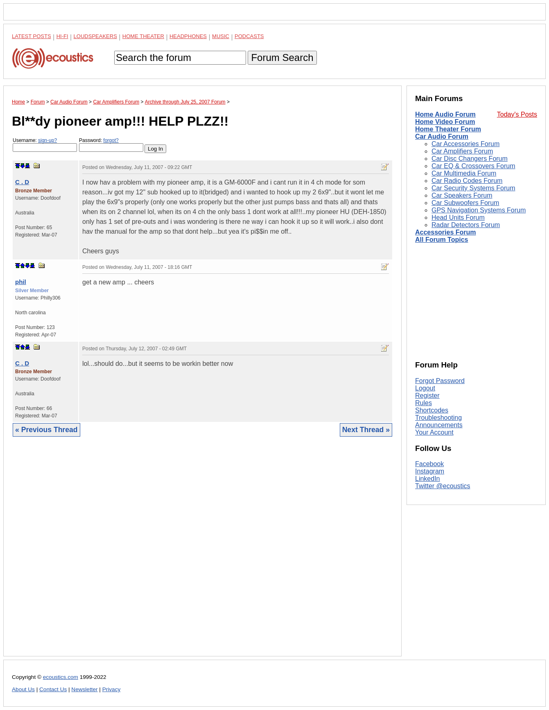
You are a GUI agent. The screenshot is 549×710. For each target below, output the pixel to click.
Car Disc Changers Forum (470, 158)
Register (427, 395)
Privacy (111, 689)
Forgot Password (440, 380)
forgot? (110, 140)
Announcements (439, 424)
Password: (111, 144)
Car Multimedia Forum (464, 173)
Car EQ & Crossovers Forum (473, 165)
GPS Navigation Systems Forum (479, 210)
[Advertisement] (202, 553)
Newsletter (84, 689)
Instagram (429, 471)
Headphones (188, 36)
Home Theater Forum (448, 129)
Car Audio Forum (441, 136)
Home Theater (143, 36)
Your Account (434, 432)
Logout (425, 388)
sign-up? (47, 140)
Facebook (429, 463)
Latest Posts (31, 36)
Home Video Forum (445, 121)
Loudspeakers (95, 36)
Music (220, 36)
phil (20, 281)
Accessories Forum (445, 232)
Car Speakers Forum (462, 195)
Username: (45, 144)
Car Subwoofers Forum (465, 202)
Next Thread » (366, 430)
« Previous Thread (46, 430)
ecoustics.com (60, 677)
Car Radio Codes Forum (467, 180)
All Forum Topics (441, 239)
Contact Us (53, 689)
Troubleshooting (438, 417)
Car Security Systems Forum (473, 188)
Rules (423, 402)
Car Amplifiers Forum (462, 151)
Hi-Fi (62, 36)
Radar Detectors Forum (466, 224)
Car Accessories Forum (465, 143)
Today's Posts (517, 114)
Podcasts (249, 36)
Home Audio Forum (445, 114)
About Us (23, 689)
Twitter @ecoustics (442, 485)
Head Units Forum (458, 217)
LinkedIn (427, 478)
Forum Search (282, 57)
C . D (22, 181)
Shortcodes (431, 410)
